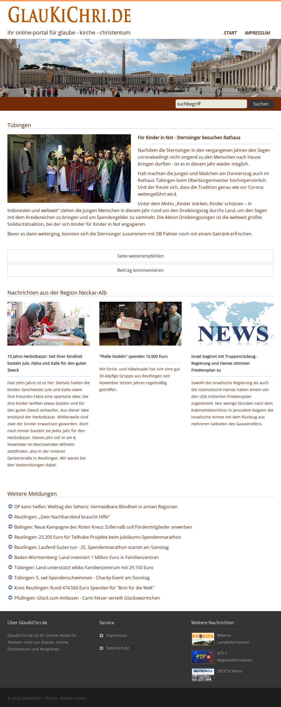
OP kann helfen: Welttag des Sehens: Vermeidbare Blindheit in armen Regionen (96, 507)
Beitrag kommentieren (140, 270)
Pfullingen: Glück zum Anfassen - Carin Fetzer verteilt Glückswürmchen (87, 598)
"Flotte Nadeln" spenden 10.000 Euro (133, 356)
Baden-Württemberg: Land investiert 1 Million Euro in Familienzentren (86, 557)
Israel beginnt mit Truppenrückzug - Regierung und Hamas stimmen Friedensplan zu (224, 363)
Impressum (257, 33)
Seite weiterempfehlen (140, 256)
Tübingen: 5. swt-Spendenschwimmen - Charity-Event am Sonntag (82, 578)
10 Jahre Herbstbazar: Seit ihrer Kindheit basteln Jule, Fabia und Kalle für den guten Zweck (46, 363)
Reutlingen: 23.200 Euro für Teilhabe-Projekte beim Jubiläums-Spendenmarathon (97, 537)
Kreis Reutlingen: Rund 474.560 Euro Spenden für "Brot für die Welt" (84, 588)
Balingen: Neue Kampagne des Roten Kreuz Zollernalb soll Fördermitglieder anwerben (103, 527)
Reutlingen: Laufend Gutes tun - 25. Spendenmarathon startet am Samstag (91, 547)
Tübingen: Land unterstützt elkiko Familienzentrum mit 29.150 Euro (83, 568)
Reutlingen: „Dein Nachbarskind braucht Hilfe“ (62, 517)
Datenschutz (117, 648)
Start (229, 33)
